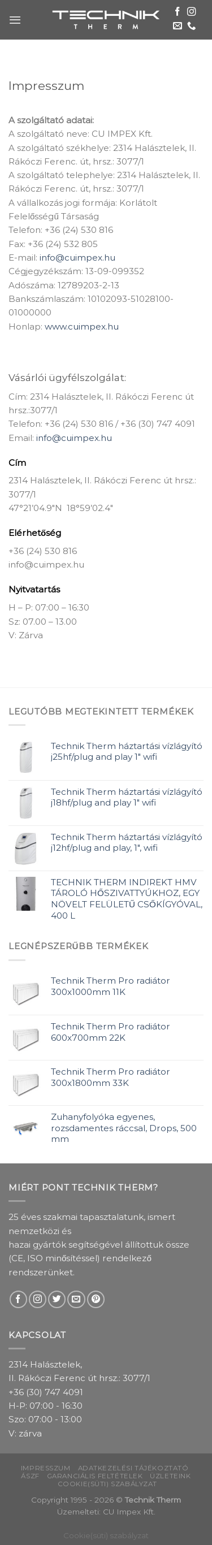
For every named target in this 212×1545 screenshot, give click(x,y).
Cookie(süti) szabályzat (107, 1484)
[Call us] (191, 26)
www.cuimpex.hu (82, 326)
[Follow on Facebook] (177, 12)
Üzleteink (170, 1476)
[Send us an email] (177, 26)
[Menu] (14, 19)
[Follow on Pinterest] (96, 1299)
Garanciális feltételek (95, 1476)
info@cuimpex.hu (77, 257)
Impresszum (46, 1468)
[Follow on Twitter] (57, 1299)
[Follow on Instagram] (191, 12)
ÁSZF (30, 1476)
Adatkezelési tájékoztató (133, 1468)
